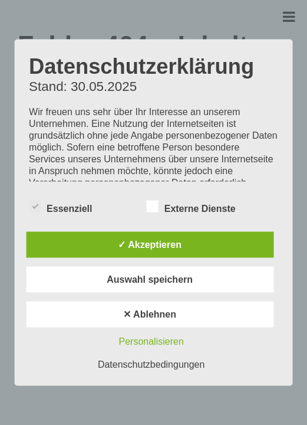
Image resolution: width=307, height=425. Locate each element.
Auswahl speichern (150, 279)
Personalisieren (151, 341)
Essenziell (60, 207)
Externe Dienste (191, 207)
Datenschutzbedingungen (151, 364)
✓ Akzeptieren (149, 245)
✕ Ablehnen (149, 314)
